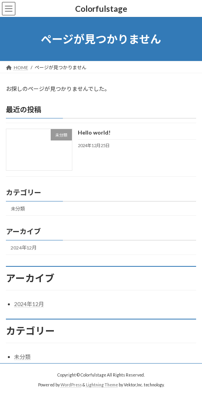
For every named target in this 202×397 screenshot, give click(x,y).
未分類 (18, 209)
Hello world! (94, 132)
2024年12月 (24, 248)
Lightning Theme (102, 384)
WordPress (71, 384)
